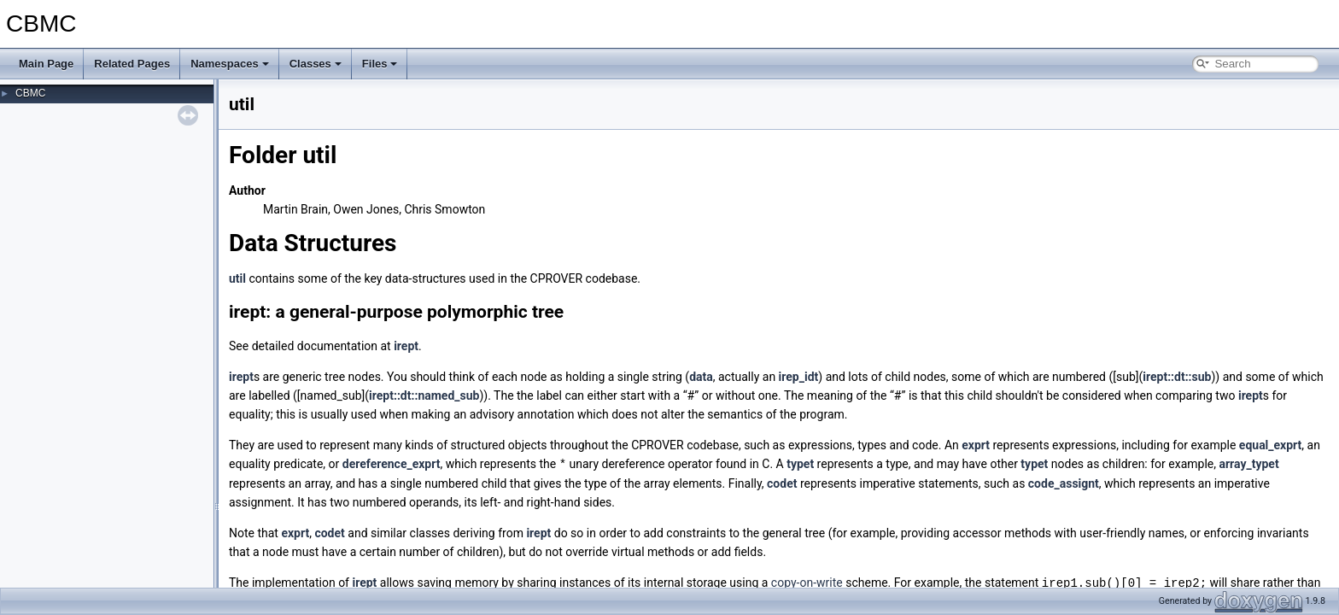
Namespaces (229, 63)
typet (800, 464)
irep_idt (799, 377)
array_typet (1248, 464)
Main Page (46, 63)
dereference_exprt (391, 464)
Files (380, 63)
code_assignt (1063, 482)
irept (406, 346)
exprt (976, 445)
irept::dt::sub (1177, 377)
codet (782, 482)
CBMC (30, 93)
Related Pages (132, 63)
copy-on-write (807, 582)
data (701, 377)
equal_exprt (1270, 445)
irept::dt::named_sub (424, 395)
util (237, 278)
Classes (315, 63)
